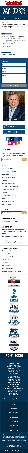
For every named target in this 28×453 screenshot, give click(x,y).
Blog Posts (14, 430)
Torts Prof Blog (5, 265)
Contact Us (14, 421)
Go (24, 159)
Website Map (14, 425)
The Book (16, 18)
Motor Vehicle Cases (8, 189)
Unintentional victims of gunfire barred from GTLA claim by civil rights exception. (13, 241)
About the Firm (19, 22)
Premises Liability (8, 183)
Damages (5, 198)
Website (6, 22)
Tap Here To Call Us (14, 3)
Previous (4, 54)
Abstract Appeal (6, 251)
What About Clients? (7, 268)
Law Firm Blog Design (13, 451)
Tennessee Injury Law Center (9, 221)
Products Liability (8, 177)
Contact (7, 29)
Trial (4, 192)
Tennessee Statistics (8, 195)
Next (14, 54)
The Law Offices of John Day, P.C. (14, 446)
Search (24, 212)
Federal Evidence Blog (7, 259)
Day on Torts (14, 11)
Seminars (12, 132)
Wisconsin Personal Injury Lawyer (11, 271)
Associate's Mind (6, 253)
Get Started (14, 85)
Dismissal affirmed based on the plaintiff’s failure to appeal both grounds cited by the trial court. (13, 231)
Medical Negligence (8, 171)
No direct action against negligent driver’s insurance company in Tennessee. (13, 237)
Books (11, 126)
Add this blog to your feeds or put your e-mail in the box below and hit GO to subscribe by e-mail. (13, 155)
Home (5, 18)
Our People (7, 25)
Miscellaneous (7, 168)
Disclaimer (14, 417)
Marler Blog (4, 262)
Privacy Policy (14, 413)
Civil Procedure (7, 174)
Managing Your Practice (9, 186)
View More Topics (6, 204)
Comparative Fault (7, 201)
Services (19, 25)
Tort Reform (8, 46)
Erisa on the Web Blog (7, 256)
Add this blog (6, 152)
